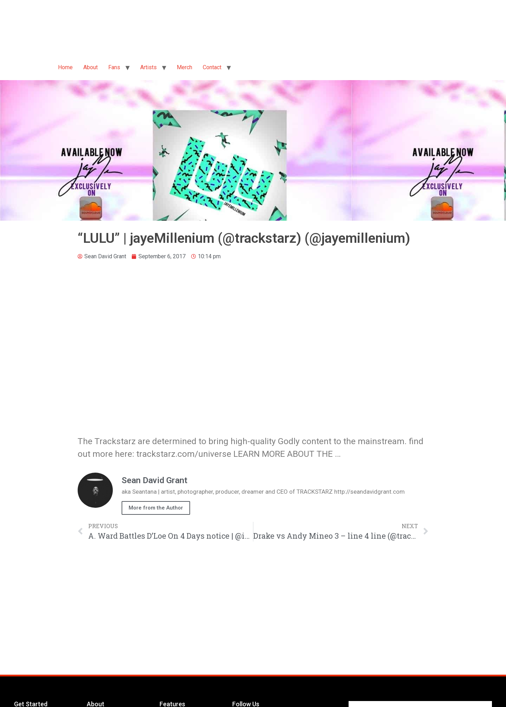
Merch (184, 67)
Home (65, 67)
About (90, 67)
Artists (148, 67)
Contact (212, 67)
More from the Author (156, 508)
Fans (114, 67)
